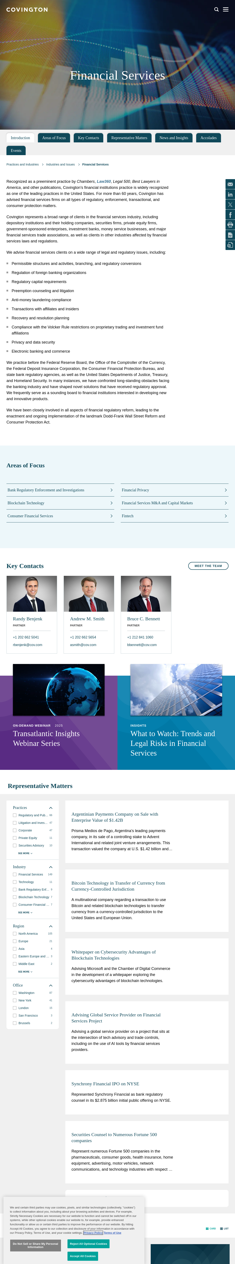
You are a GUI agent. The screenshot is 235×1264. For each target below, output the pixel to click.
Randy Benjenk (27, 618)
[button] (105, 1198)
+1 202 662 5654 (83, 637)
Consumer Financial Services (30, 516)
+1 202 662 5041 (26, 637)
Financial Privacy (135, 490)
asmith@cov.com (83, 645)
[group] (32, 815)
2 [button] (80, 1198)
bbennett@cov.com (142, 645)
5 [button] (99, 1198)
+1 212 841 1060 (140, 637)
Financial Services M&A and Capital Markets (157, 503)
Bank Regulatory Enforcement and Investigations (46, 490)
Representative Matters (129, 138)
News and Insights (174, 138)
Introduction (20, 138)
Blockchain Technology (26, 503)
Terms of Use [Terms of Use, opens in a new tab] (112, 1258)
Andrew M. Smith (87, 618)
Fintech (127, 516)
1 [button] (75, 1198)
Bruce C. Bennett (143, 618)
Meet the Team (208, 566)
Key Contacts (88, 138)
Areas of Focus (54, 138)
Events (16, 150)
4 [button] (93, 1198)
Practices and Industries (22, 164)
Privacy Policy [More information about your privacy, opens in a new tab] (93, 1258)
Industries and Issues (60, 164)
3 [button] (87, 1198)
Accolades (209, 138)
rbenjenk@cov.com (27, 645)
